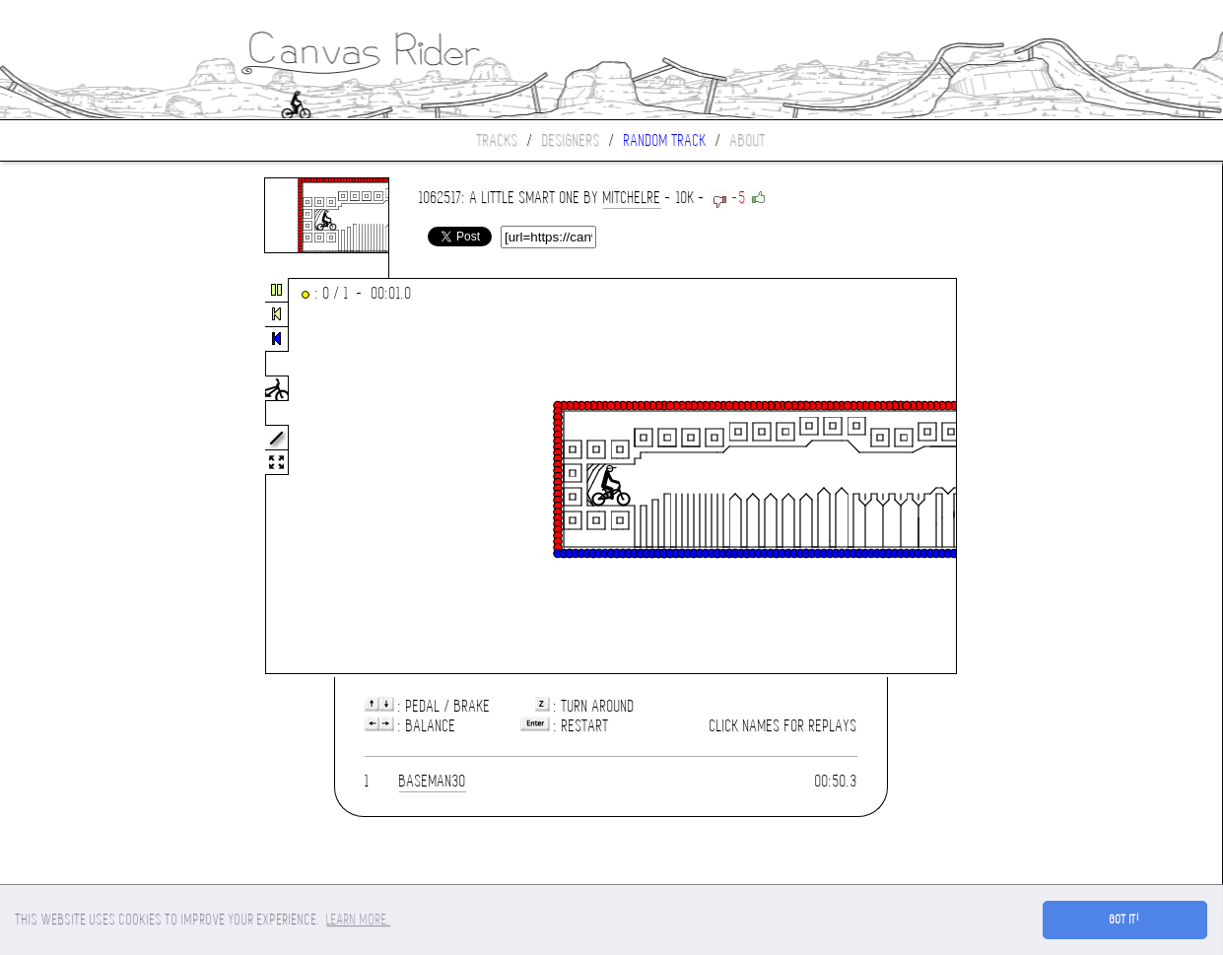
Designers (571, 140)
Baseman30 (432, 781)
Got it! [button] (1125, 919)
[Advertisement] (83, 477)
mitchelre (632, 197)
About (748, 140)
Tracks (497, 140)
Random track (665, 140)
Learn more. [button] (358, 919)
